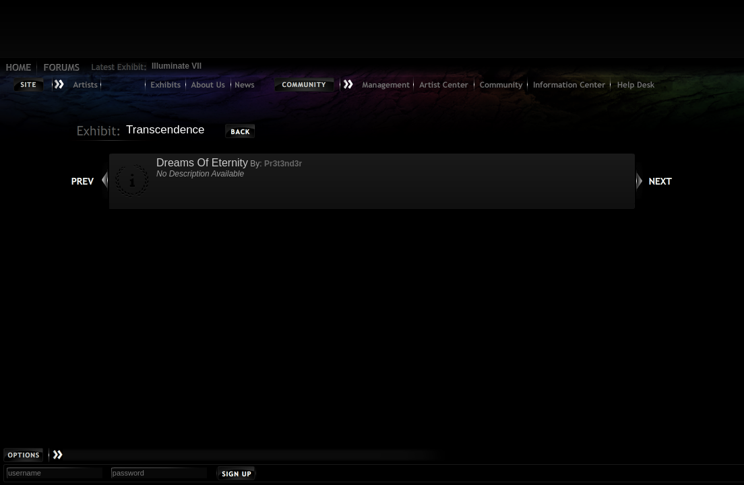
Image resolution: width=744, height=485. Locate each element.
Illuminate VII (177, 66)
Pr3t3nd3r (283, 163)
